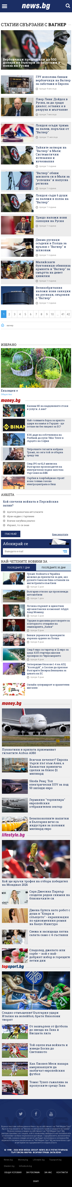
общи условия (13, 1172)
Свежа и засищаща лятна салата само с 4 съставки (48, 933)
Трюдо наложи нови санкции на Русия (51, 219)
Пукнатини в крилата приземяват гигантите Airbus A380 (29, 751)
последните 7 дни (18, 567)
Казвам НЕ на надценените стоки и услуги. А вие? (47, 407)
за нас (48, 1172)
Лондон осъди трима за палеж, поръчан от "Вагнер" (52, 128)
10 (52, 314)
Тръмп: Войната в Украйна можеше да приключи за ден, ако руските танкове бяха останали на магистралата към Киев (48, 578)
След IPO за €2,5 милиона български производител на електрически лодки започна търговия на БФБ (45, 468)
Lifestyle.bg (39, 1160)
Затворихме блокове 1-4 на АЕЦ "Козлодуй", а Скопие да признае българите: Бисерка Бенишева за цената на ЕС (47, 669)
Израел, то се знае (16, 525)
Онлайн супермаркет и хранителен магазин (48, 686)
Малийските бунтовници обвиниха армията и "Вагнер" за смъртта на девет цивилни (53, 269)
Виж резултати (60, 534)
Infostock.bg (25, 1166)
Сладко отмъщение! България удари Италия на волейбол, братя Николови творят (31, 1016)
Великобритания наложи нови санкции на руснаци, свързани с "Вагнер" (53, 293)
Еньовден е (9, 390)
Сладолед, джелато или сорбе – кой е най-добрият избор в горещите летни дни (49, 955)
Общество (6, 394)
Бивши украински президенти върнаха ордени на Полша (46, 637)
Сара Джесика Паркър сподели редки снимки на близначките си (49, 895)
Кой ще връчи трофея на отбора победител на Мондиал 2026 (35, 883)
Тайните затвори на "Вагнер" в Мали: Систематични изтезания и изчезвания (51, 154)
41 (63, 314)
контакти (62, 1172)
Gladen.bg (9, 1166)
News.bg (8, 1160)
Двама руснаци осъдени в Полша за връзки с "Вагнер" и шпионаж (51, 245)
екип (36, 1181)
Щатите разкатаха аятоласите (23, 512)
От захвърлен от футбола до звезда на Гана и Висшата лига (48, 1029)
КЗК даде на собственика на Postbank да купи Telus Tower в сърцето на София (45, 437)
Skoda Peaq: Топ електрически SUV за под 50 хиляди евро (49, 784)
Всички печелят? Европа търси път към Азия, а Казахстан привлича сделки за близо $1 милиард (48, 766)
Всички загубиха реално (19, 520)
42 (68, 314)
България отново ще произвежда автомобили (47, 593)
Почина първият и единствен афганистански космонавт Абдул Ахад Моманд (47, 609)
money (13, 401)
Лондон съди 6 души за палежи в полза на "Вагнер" (52, 199)
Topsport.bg (55, 1160)
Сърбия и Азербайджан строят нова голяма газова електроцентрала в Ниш (46, 481)
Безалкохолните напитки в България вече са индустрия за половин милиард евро (49, 823)
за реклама (33, 1172)
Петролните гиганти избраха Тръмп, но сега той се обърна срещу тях (45, 452)
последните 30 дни (53, 567)
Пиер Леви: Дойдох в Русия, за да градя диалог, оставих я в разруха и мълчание (52, 104)
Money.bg (23, 1160)
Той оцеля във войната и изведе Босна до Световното (48, 1048)
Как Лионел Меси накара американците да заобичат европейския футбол (48, 1069)
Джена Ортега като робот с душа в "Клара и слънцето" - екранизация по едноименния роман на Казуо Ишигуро (49, 917)
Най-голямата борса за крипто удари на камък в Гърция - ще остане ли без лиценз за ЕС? (46, 423)
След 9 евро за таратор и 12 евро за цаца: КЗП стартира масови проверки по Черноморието (48, 652)
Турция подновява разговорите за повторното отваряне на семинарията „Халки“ (48, 623)
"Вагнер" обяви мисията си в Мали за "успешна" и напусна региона (53, 178)
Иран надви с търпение (18, 516)
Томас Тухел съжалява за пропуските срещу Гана (48, 1083)
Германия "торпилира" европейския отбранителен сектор (47, 803)
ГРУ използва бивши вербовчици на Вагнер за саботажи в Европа (53, 80)
